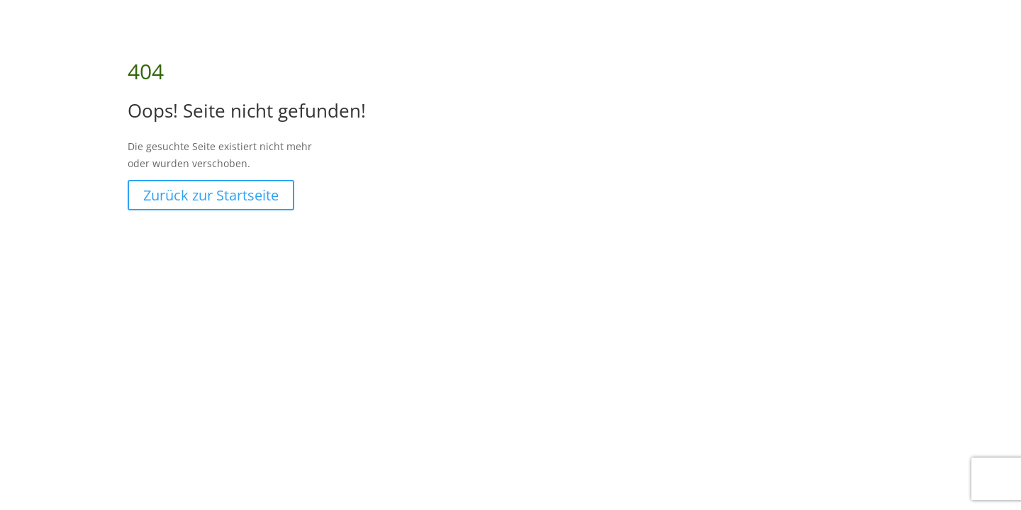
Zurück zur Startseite (211, 195)
